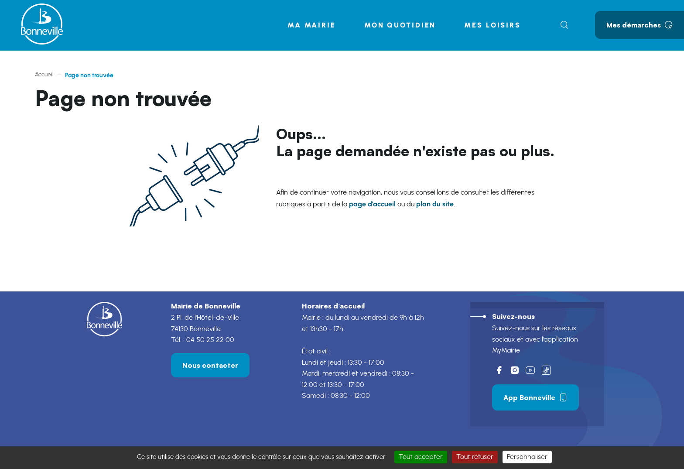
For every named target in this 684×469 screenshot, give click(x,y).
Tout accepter (421, 456)
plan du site (435, 204)
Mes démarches (639, 25)
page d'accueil (372, 204)
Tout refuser (474, 456)
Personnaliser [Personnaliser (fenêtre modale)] (527, 456)
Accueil (44, 75)
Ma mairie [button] (311, 25)
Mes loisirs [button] (492, 25)
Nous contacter (210, 365)
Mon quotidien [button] (400, 25)
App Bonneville (535, 397)
